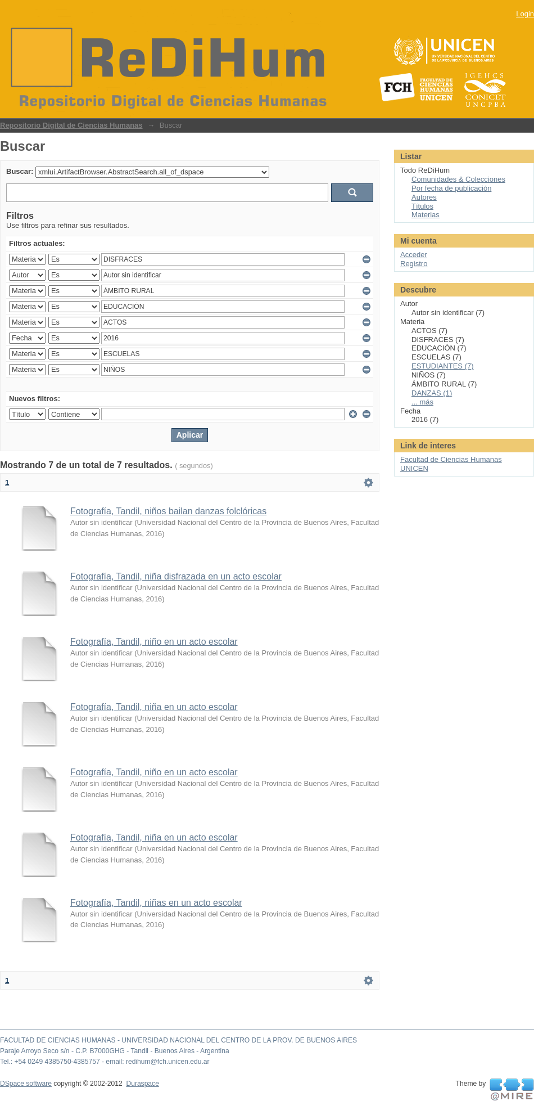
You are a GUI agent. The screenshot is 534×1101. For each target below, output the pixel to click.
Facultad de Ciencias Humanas (451, 459)
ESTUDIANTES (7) (442, 366)
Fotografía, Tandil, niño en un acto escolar (154, 641)
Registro (413, 263)
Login (525, 14)
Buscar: (19, 171)
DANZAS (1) (431, 393)
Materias (425, 214)
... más (422, 402)
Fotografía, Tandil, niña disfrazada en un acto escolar (176, 576)
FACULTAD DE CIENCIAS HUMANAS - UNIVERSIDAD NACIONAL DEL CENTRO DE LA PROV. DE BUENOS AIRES (178, 1040)
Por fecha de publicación (451, 188)
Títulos (422, 206)
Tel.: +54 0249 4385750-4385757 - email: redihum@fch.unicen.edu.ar (105, 1062)
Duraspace (142, 1083)
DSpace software (26, 1083)
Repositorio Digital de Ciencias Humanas (71, 125)
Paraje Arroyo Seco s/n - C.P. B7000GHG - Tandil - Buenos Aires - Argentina (114, 1051)
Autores (424, 197)
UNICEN (414, 468)
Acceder (413, 254)
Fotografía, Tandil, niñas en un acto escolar (156, 902)
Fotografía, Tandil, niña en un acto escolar (154, 707)
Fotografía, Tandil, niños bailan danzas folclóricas (168, 511)
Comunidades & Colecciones (458, 179)
